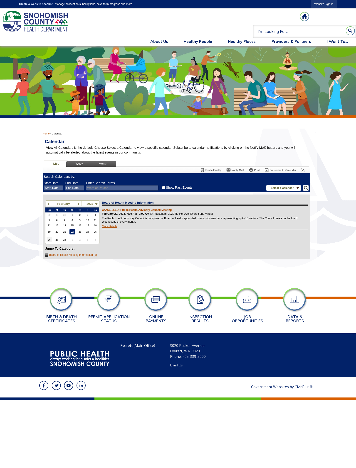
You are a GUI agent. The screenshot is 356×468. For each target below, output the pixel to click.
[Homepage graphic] (304, 16)
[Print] (254, 170)
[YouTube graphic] (68, 385)
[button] (350, 30)
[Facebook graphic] (43, 385)
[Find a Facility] (211, 170)
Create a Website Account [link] (35, 4)
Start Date (51, 183)
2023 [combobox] (90, 203)
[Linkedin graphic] (81, 385)
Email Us (176, 365)
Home (46, 133)
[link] (324, 4)
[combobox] (53, 187)
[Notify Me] (235, 170)
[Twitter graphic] (56, 385)
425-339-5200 (194, 356)
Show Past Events (179, 187)
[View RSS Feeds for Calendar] (303, 170)
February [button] (63, 203)
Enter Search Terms (100, 183)
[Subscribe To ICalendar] (280, 170)
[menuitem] (159, 42)
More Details (109, 226)
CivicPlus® (304, 386)
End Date (72, 183)
